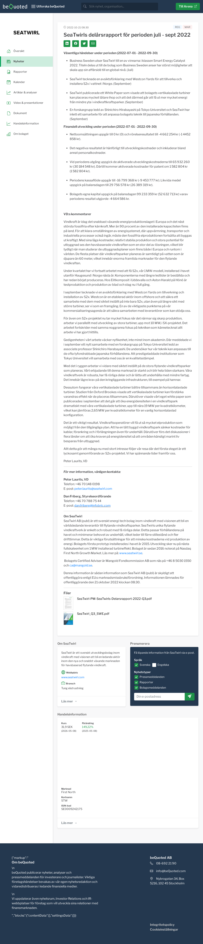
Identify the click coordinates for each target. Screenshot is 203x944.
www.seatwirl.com (72, 677)
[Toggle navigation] (47, 6)
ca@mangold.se (81, 565)
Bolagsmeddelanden (153, 687)
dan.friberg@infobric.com (92, 505)
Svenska (145, 665)
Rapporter (146, 682)
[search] (123, 6)
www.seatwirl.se (130, 553)
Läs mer (69, 701)
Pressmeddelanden (152, 677)
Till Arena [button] (188, 6)
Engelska (163, 665)
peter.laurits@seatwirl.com (93, 489)
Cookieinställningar (164, 929)
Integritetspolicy (162, 925)
